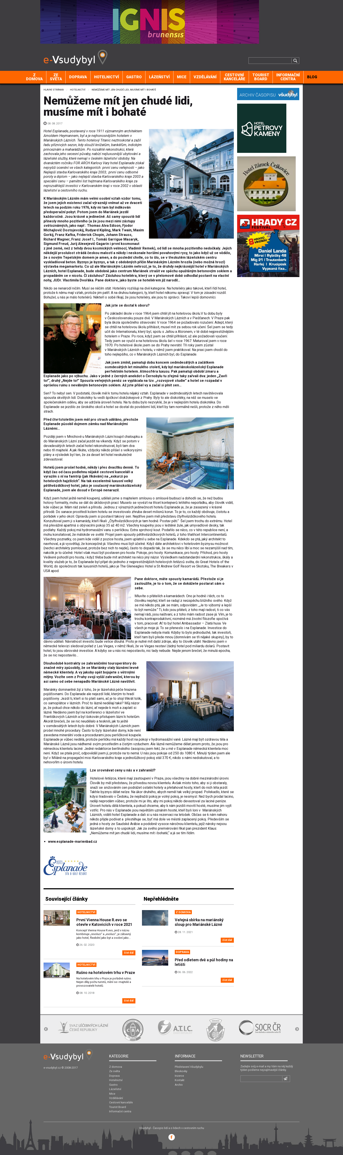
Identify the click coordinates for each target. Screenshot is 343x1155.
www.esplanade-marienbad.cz (72, 841)
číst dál (129, 952)
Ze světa (56, 77)
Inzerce (179, 1075)
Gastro (134, 77)
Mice (181, 77)
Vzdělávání (205, 77)
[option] (80, 1028)
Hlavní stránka (54, 89)
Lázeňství (159, 77)
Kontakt (179, 1080)
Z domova (34, 77)
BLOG (312, 77)
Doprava (78, 77)
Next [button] (297, 1029)
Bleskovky (181, 1071)
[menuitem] (34, 77)
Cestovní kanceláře (234, 77)
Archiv (179, 1084)
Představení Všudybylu (189, 1066)
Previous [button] (46, 1029)
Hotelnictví (106, 77)
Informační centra (288, 77)
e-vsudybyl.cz (52, 1067)
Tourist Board (260, 77)
